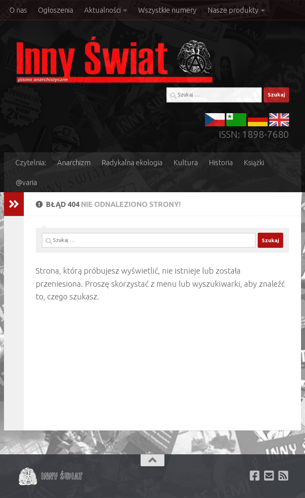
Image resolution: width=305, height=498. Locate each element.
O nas (18, 10)
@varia (26, 182)
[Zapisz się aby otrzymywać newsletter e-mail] (269, 475)
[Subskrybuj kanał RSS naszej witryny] (283, 475)
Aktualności (102, 10)
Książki (254, 162)
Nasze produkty (233, 10)
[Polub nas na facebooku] (255, 475)
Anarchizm (74, 162)
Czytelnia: (30, 162)
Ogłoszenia (55, 10)
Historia (221, 162)
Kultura (186, 162)
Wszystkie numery (167, 10)
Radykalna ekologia (132, 162)
